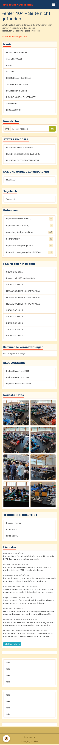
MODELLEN (11, 180)
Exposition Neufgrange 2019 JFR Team (29, 252)
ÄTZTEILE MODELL (14, 59)
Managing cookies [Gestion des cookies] (29, 741)
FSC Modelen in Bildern (17, 91)
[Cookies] (6, 738)
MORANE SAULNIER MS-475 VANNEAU (23, 304)
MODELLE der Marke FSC (17, 52)
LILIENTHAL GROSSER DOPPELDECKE (22, 160)
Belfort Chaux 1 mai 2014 (17, 371)
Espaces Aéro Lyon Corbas (18, 384)
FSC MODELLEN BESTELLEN (18, 78)
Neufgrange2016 (29, 238)
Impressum (29, 737)
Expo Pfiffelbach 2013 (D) (29, 225)
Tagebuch (10, 199)
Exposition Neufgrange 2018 (29, 245)
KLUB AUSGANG (13, 110)
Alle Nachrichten (12, 644)
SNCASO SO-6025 (14, 272)
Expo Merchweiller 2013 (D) (29, 218)
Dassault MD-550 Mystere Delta (20, 278)
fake (8, 663)
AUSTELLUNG (12, 104)
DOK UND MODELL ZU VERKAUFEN (21, 97)
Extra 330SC (12, 529)
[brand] (17, 5)
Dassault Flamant (14, 523)
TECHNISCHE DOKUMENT (17, 84)
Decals (9, 65)
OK (52, 129)
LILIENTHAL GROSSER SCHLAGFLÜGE (23, 154)
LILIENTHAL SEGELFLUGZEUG (19, 148)
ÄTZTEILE (10, 72)
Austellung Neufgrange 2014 (29, 232)
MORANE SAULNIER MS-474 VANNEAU (23, 291)
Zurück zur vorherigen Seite (14, 37)
